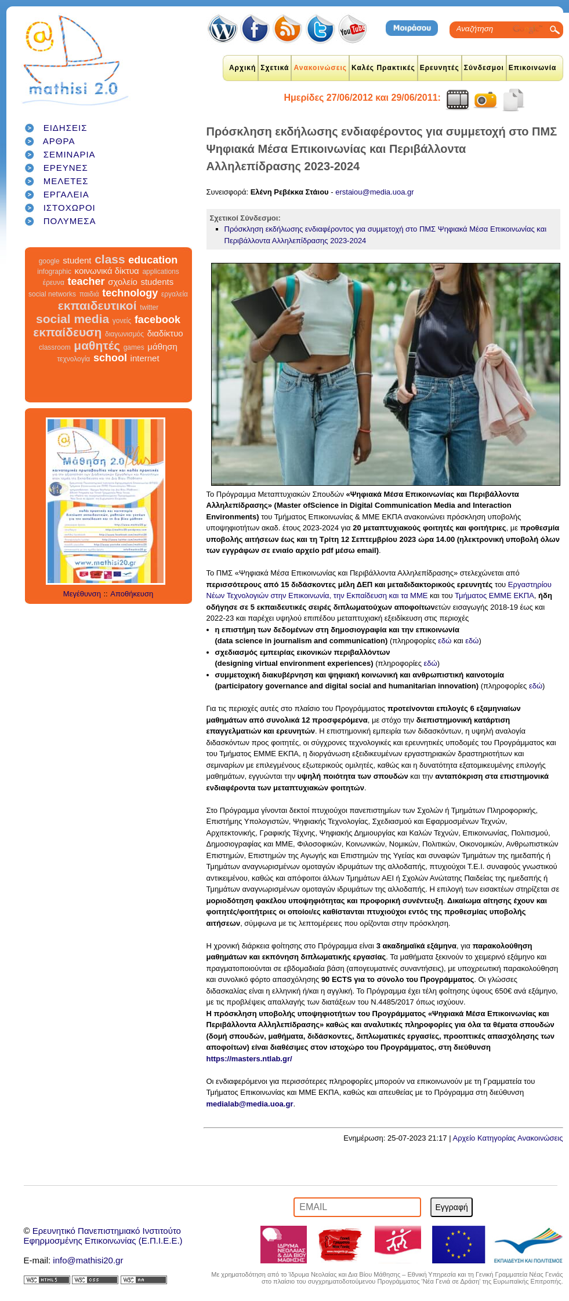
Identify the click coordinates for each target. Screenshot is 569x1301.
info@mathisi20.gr (88, 1260)
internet (145, 358)
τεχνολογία (73, 359)
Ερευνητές (439, 68)
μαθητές (97, 345)
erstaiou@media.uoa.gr (374, 192)
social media (72, 319)
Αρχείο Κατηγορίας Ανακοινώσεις (507, 1138)
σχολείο (122, 281)
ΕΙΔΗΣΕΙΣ (66, 128)
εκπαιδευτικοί (97, 305)
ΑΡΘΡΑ (59, 141)
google (49, 261)
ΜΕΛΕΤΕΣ (66, 181)
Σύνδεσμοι (484, 68)
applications (160, 271)
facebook (157, 319)
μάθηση (162, 346)
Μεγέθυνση (82, 593)
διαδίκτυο (165, 333)
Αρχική (242, 68)
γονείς (122, 320)
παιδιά (89, 294)
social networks (52, 294)
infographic (54, 271)
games (134, 347)
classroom (55, 347)
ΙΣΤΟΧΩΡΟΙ (70, 207)
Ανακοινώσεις (320, 68)
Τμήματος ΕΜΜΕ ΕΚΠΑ (494, 595)
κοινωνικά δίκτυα (107, 270)
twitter (149, 307)
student (77, 260)
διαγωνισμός (124, 334)
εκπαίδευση (67, 332)
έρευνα (53, 282)
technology (130, 293)
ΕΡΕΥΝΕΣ (66, 168)
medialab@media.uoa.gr (249, 1104)
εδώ (444, 640)
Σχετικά (274, 68)
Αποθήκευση (131, 593)
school (110, 358)
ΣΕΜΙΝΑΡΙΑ (70, 154)
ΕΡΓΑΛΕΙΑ (66, 194)
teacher (85, 281)
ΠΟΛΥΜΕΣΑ (70, 221)
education (152, 260)
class (110, 259)
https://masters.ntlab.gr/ (249, 1058)
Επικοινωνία (533, 68)
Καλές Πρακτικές (383, 68)
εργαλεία (174, 294)
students (156, 281)
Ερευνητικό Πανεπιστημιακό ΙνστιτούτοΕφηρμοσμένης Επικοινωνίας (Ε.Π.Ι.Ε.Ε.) (103, 1235)
